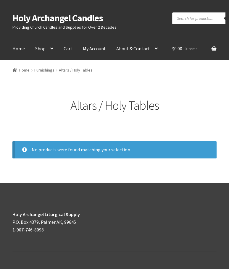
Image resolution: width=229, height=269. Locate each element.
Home (18, 48)
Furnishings (44, 70)
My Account (94, 48)
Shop (40, 48)
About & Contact (133, 48)
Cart (68, 48)
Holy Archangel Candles (57, 18)
